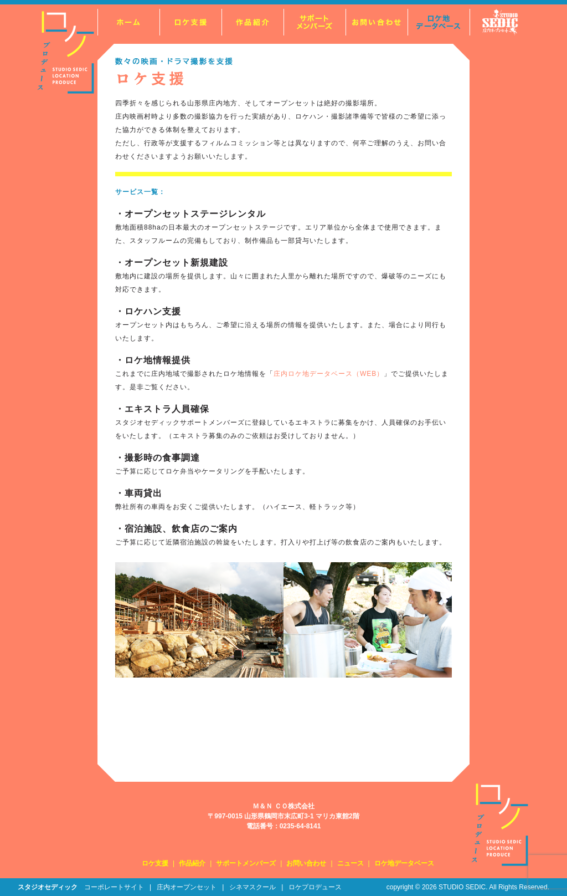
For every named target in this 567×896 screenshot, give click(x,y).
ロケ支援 (155, 863)
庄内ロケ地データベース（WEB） (329, 374)
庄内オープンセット (187, 887)
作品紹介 (192, 863)
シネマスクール (252, 887)
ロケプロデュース (315, 887)
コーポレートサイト (114, 887)
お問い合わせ (306, 863)
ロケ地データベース (404, 863)
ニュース (350, 863)
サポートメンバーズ (246, 863)
